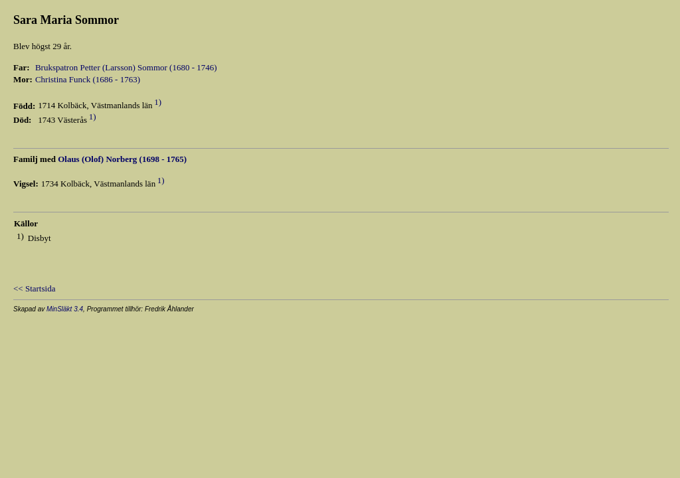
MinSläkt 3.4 (64, 309)
